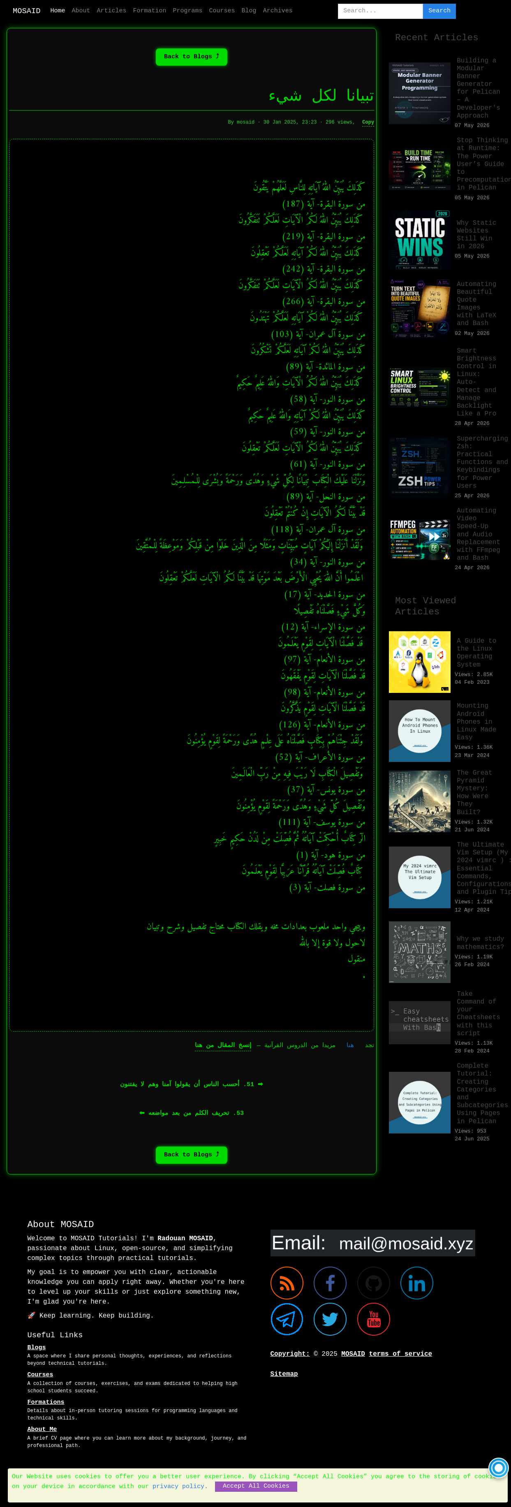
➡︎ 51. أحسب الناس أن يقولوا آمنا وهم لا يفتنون (191, 1088)
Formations (46, 1402)
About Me (42, 1429)
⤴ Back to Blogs (191, 59)
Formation (149, 10)
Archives (278, 10)
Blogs (37, 1347)
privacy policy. (180, 1486)
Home (58, 10)
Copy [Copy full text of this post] (368, 126)
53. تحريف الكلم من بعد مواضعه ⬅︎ (191, 1116)
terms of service (400, 1354)
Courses (222, 10)
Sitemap (284, 1374)
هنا (350, 1048)
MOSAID (27, 11)
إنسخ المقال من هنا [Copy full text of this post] (223, 1048)
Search (439, 10)
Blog (249, 10)
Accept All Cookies (256, 1486)
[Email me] (373, 1242)
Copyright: (290, 1354)
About (81, 10)
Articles (112, 10)
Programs (188, 10)
